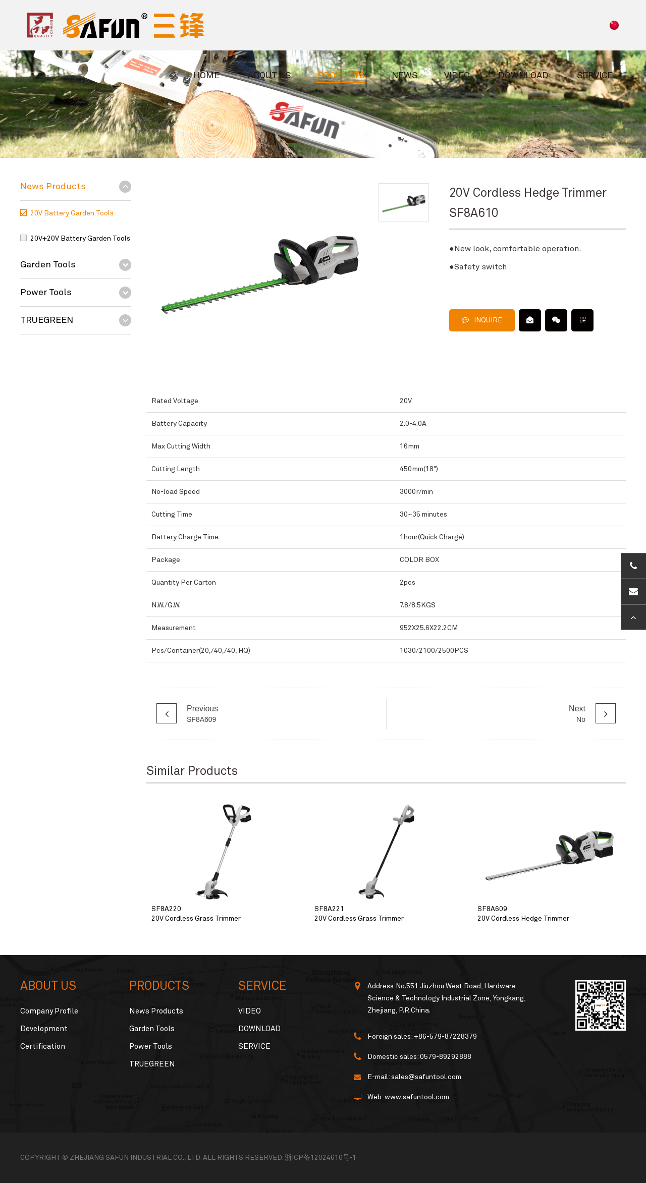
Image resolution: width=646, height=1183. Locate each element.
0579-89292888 (445, 1056)
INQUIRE (482, 320)
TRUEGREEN (46, 320)
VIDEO (457, 75)
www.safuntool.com (417, 1097)
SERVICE (595, 75)
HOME (206, 75)
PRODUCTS (341, 75)
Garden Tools (48, 264)
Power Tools (46, 292)
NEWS (404, 75)
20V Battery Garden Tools (72, 213)
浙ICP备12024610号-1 (320, 1157)
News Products (53, 186)
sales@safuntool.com (426, 1077)
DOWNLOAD (523, 75)
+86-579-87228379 (445, 1036)
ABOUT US (269, 75)
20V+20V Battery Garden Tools (80, 238)
